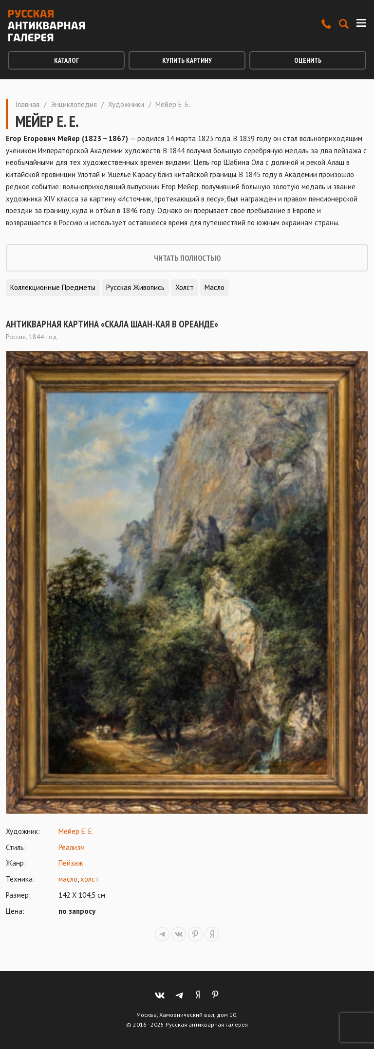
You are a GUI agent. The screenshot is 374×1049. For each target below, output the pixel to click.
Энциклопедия (74, 104)
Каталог (66, 60)
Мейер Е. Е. (76, 831)
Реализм (71, 847)
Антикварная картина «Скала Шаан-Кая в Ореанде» (112, 324)
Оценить (307, 60)
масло (67, 879)
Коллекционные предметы (52, 287)
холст (89, 879)
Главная (27, 104)
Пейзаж (70, 863)
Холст (184, 287)
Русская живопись (135, 287)
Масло (214, 287)
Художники (126, 104)
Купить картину (187, 60)
